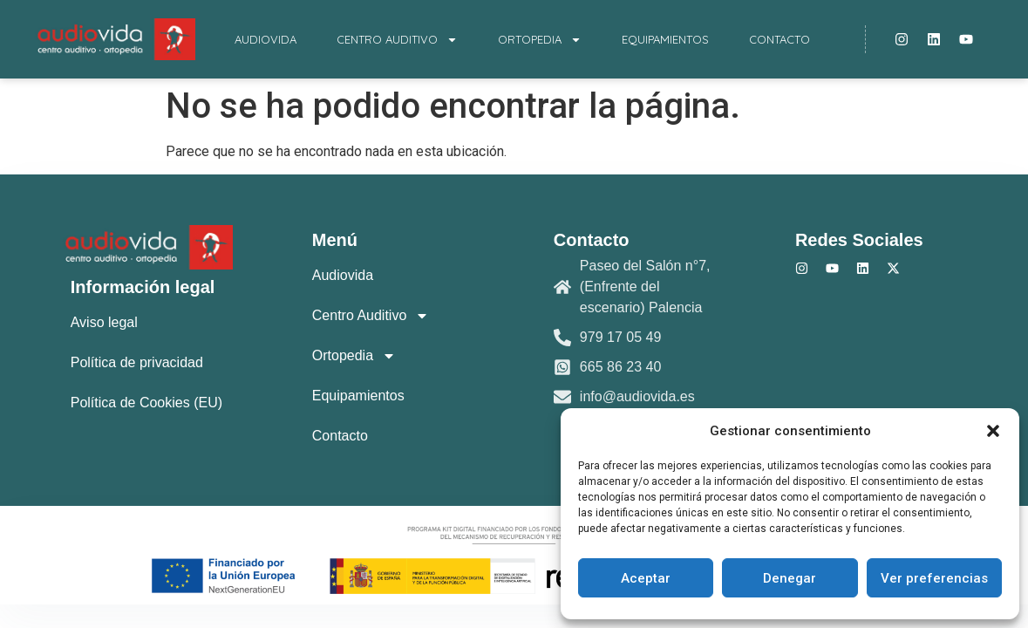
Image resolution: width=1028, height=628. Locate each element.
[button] (993, 431)
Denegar (789, 578)
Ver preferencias (934, 578)
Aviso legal (104, 322)
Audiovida (265, 39)
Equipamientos (665, 39)
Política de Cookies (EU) (146, 402)
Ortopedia (540, 39)
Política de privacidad (137, 362)
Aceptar (646, 578)
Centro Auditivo (397, 39)
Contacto (779, 39)
